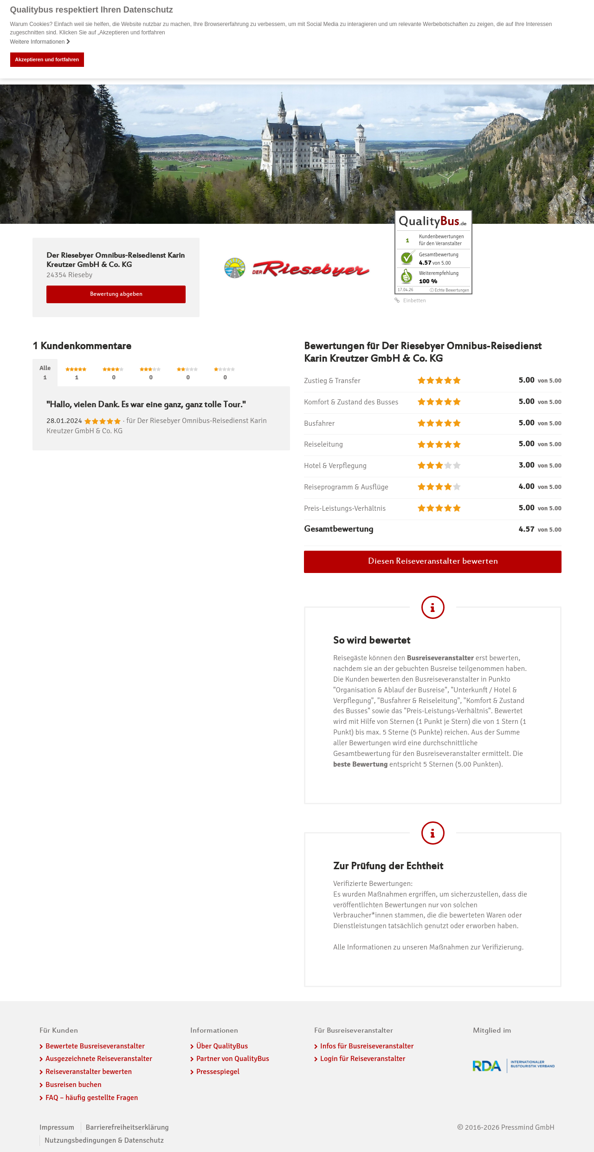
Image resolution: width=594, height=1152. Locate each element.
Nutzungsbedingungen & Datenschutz (104, 1140)
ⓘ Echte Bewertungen (449, 290)
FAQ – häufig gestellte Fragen (91, 1097)
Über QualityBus (222, 1045)
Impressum (56, 1127)
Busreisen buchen (73, 1084)
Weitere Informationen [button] (40, 42)
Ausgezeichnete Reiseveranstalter (98, 1058)
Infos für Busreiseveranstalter (366, 1045)
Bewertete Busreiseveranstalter (95, 1045)
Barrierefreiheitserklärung (127, 1127)
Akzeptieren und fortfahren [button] (47, 59)
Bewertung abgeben (116, 294)
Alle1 (45, 372)
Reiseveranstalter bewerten (88, 1071)
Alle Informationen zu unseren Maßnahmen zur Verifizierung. (428, 947)
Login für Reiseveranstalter (363, 1058)
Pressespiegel (217, 1071)
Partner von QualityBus (232, 1058)
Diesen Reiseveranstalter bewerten (433, 561)
